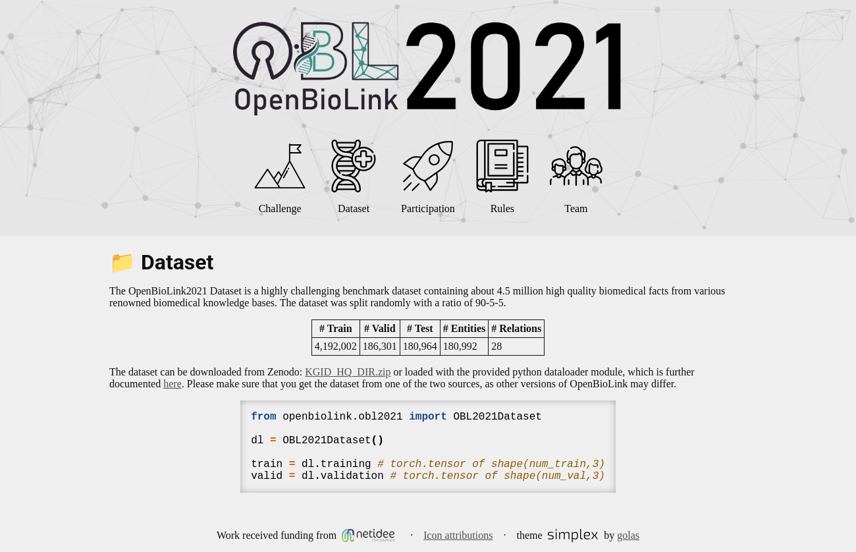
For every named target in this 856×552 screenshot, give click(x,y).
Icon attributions (458, 535)
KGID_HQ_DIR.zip (347, 371)
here (172, 383)
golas (628, 535)
